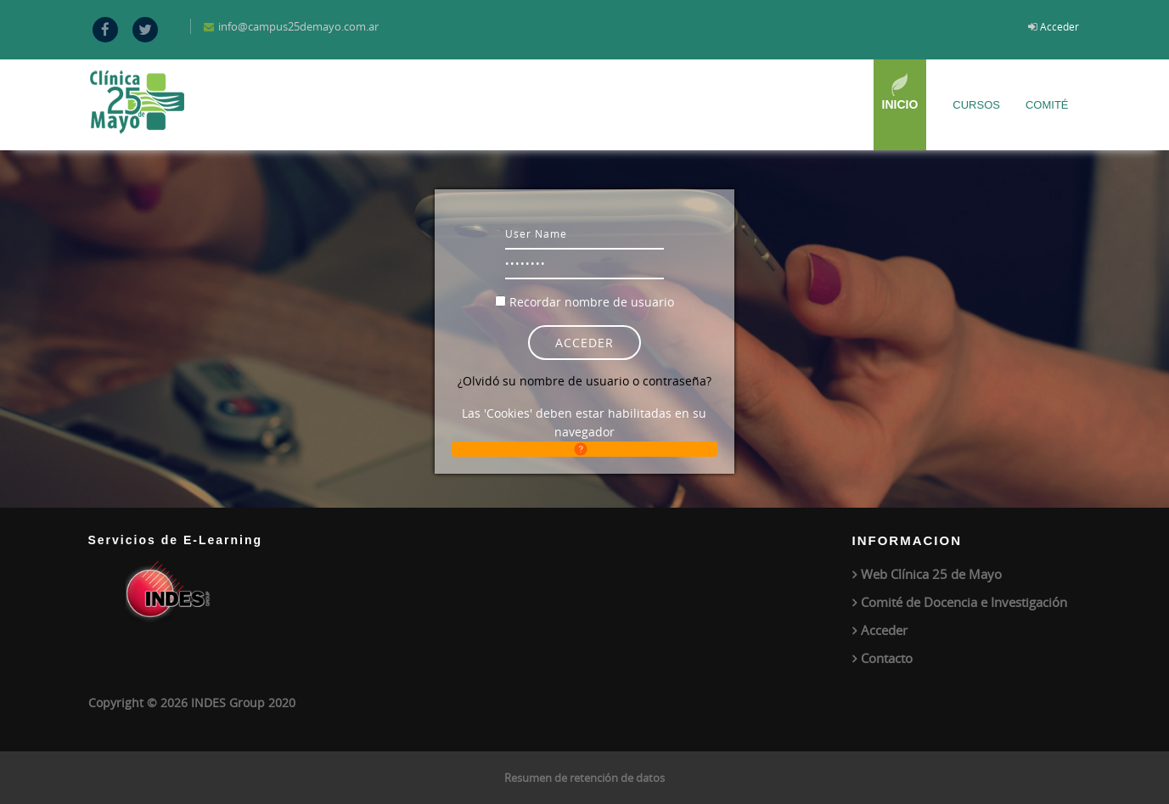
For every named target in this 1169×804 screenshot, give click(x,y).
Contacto (887, 657)
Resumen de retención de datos (584, 777)
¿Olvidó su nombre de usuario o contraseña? (584, 381)
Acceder (1059, 26)
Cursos (976, 104)
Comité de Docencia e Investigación (964, 601)
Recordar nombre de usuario (591, 302)
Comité (1047, 104)
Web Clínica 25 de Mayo (931, 573)
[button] (584, 449)
